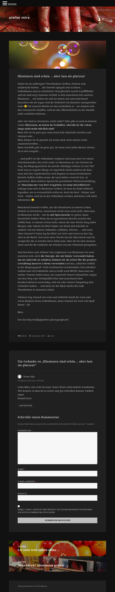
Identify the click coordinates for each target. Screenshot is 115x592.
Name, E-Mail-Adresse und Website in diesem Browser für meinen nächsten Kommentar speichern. (55, 511)
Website (22, 493)
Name (21, 469)
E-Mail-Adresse (27, 481)
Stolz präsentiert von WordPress (32, 586)
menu (12, 4)
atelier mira (19, 17)
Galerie (23, 336)
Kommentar (25, 430)
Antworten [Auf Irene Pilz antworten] (25, 405)
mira (52, 336)
